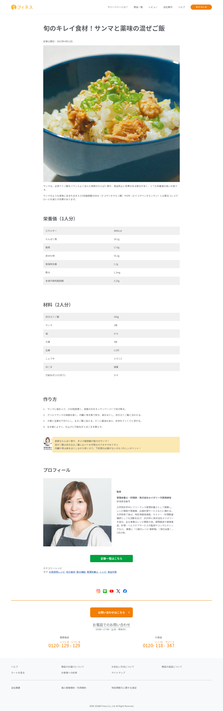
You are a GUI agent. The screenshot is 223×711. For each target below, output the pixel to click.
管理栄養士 (92, 572)
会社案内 (167, 7)
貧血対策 (112, 572)
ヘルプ (181, 7)
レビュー (153, 7)
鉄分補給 (81, 572)
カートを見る (18, 672)
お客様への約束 (69, 672)
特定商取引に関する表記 (124, 687)
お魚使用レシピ (57, 572)
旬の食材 (70, 572)
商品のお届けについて (72, 666)
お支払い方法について (123, 666)
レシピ (103, 572)
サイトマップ (118, 672)
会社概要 (15, 687)
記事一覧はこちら (111, 558)
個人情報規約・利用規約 (73, 687)
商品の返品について (172, 666)
